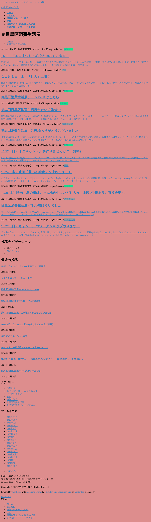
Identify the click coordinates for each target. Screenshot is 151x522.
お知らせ (68, 49)
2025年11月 (12, 417)
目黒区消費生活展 (15, 402)
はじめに (11, 507)
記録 (9, 512)
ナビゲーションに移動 (34, 2)
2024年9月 (11, 428)
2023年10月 (12, 434)
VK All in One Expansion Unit (58, 492)
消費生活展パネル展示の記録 (21, 515)
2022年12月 (12, 446)
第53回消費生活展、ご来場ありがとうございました (39, 130)
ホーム (10, 504)
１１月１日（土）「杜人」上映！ (25, 76)
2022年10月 (12, 451)
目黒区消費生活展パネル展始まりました (31, 205)
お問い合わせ (13, 471)
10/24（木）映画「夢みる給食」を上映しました (36, 172)
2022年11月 (12, 448)
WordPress (16, 492)
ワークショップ (14, 394)
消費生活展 (67, 124)
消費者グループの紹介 (17, 509)
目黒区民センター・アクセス (21, 518)
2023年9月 (11, 437)
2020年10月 (12, 466)
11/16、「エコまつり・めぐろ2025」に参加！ (35, 56)
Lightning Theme (34, 492)
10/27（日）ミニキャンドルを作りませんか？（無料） (42, 151)
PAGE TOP (6, 496)
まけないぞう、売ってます (14, 336)
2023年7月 (11, 440)
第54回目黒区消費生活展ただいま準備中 (31, 110)
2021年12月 (12, 457)
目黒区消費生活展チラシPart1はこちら (30, 97)
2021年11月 (12, 460)
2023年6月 (11, 443)
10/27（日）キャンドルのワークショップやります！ (40, 226)
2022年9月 (11, 454)
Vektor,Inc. (79, 492)
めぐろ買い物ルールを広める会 (22, 391)
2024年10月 (12, 425)
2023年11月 (12, 431)
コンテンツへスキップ (12, 2)
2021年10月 (12, 463)
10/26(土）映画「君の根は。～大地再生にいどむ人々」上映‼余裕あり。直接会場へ (63, 192)
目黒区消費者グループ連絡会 (21, 405)
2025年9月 (11, 423)
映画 (64, 70)
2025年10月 (12, 420)
